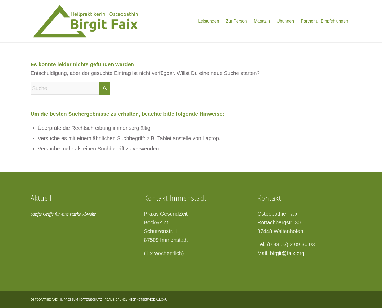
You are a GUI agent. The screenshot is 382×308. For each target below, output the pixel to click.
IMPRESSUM (69, 299)
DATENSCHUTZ (91, 299)
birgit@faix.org (287, 253)
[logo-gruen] (92, 21)
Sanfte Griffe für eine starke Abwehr (63, 214)
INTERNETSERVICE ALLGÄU (147, 299)
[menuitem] (208, 21)
